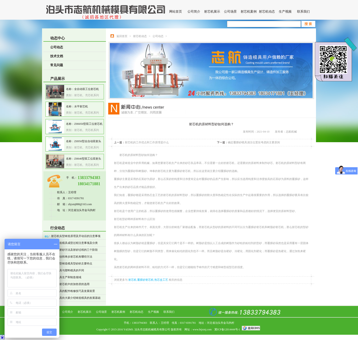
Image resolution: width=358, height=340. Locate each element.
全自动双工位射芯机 (86, 89)
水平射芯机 (81, 106)
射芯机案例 (249, 11)
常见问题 (56, 65)
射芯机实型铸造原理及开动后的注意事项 (75, 236)
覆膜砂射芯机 (145, 279)
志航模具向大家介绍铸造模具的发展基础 (75, 297)
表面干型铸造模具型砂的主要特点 (71, 263)
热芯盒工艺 (161, 279)
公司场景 (230, 11)
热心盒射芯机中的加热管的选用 (70, 284)
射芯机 (132, 279)
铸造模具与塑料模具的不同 (67, 270)
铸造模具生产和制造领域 (66, 277)
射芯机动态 (267, 11)
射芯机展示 (212, 11)
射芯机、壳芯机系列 (86, 95)
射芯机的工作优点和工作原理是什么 (147, 142)
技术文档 (56, 56)
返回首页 (121, 36)
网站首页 (175, 11)
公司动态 (56, 47)
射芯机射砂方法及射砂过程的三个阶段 (74, 249)
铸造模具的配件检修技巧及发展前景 (73, 291)
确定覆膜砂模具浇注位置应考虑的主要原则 (254, 142)
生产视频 (285, 11)
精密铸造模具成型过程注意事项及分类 (74, 243)
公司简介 (193, 11)
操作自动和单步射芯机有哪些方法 (71, 256)
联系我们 (303, 11)
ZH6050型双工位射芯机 (88, 123)
